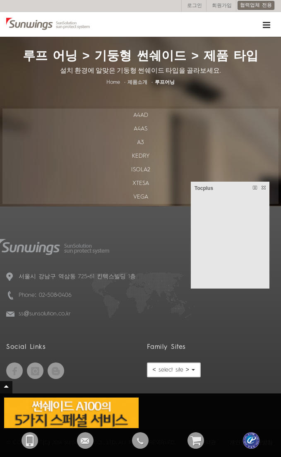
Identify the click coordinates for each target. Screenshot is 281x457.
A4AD (140, 115)
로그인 (194, 5)
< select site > (174, 370)
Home (113, 82)
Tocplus (204, 188)
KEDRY (140, 156)
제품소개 (137, 82)
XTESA (140, 183)
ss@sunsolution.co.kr (45, 314)
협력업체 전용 (256, 5)
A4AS (140, 129)
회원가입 (222, 5)
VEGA (140, 197)
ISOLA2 (140, 170)
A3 (140, 142)
